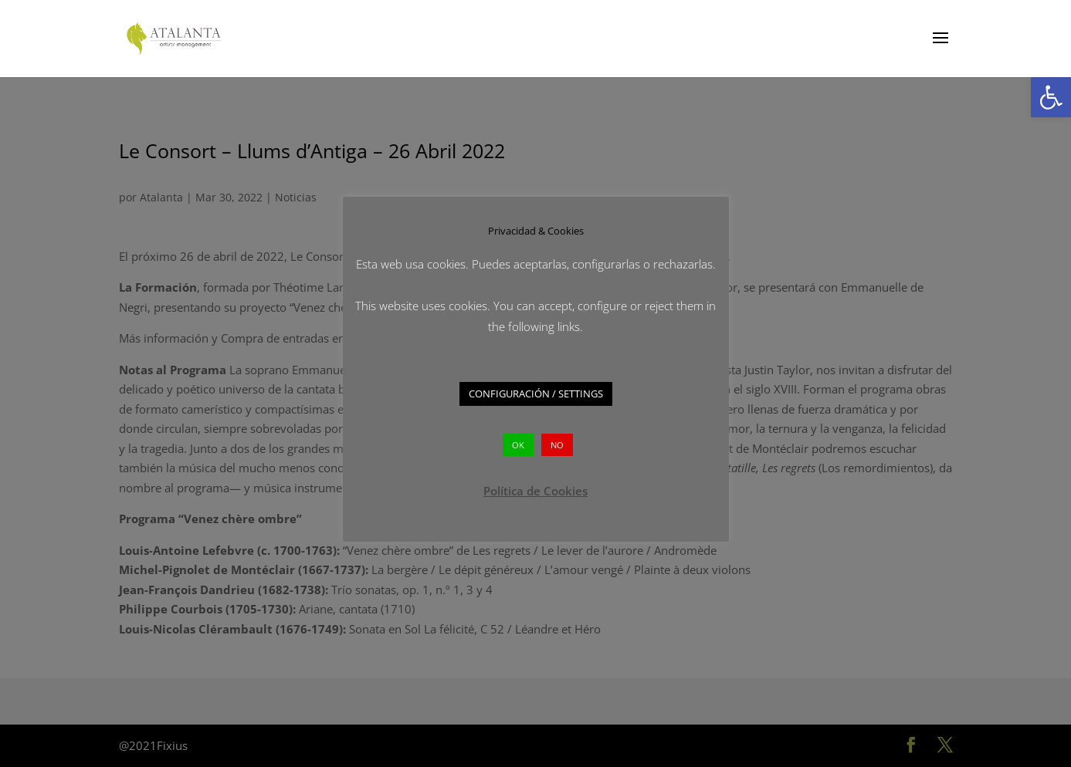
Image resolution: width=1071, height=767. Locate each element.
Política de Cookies (535, 490)
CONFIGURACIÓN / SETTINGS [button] (536, 393)
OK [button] (518, 445)
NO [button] (557, 445)
